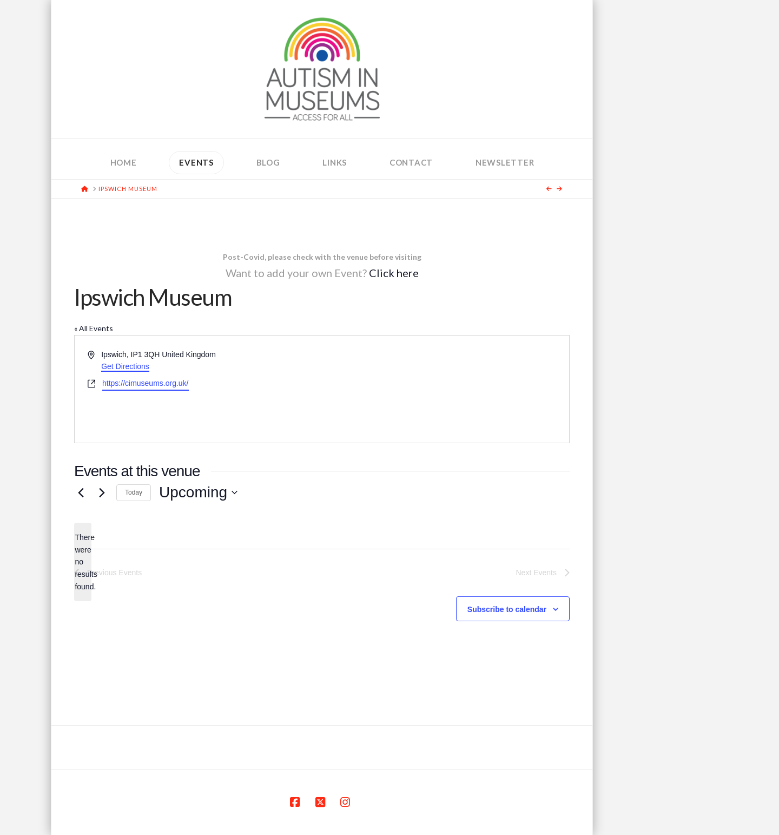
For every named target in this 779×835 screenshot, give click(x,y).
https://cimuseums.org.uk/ (145, 383)
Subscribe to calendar (506, 609)
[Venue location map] (444, 389)
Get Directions (125, 366)
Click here (394, 272)
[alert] (82, 562)
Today (133, 492)
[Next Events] (101, 492)
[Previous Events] (80, 492)
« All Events (93, 328)
